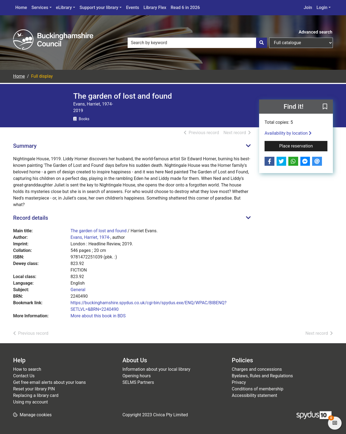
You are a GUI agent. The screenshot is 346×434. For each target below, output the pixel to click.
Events (132, 7)
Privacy (239, 382)
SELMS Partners (138, 382)
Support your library (99, 7)
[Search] (261, 43)
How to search (27, 369)
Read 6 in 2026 (185, 7)
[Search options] (301, 43)
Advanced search (315, 32)
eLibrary (64, 7)
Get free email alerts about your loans (49, 382)
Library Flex (154, 7)
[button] (324, 106)
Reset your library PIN (34, 388)
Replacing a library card (35, 395)
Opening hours (136, 375)
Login (321, 7)
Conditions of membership (257, 388)
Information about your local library (156, 369)
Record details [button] (30, 218)
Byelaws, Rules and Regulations (262, 375)
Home (21, 7)
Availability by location (288, 133)
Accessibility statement (254, 395)
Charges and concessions (257, 369)
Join (308, 7)
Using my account (30, 402)
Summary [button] (25, 146)
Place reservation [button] (303, 146)
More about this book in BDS (98, 315)
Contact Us (24, 375)
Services (39, 7)
